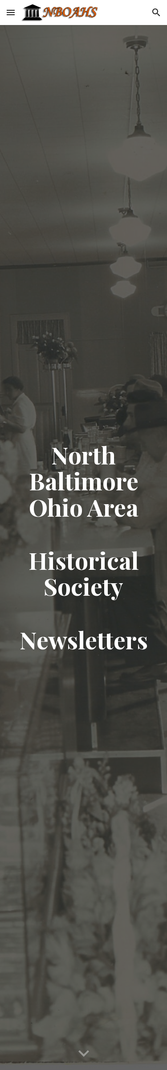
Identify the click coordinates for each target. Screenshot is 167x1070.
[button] (10, 12)
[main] (83, 547)
